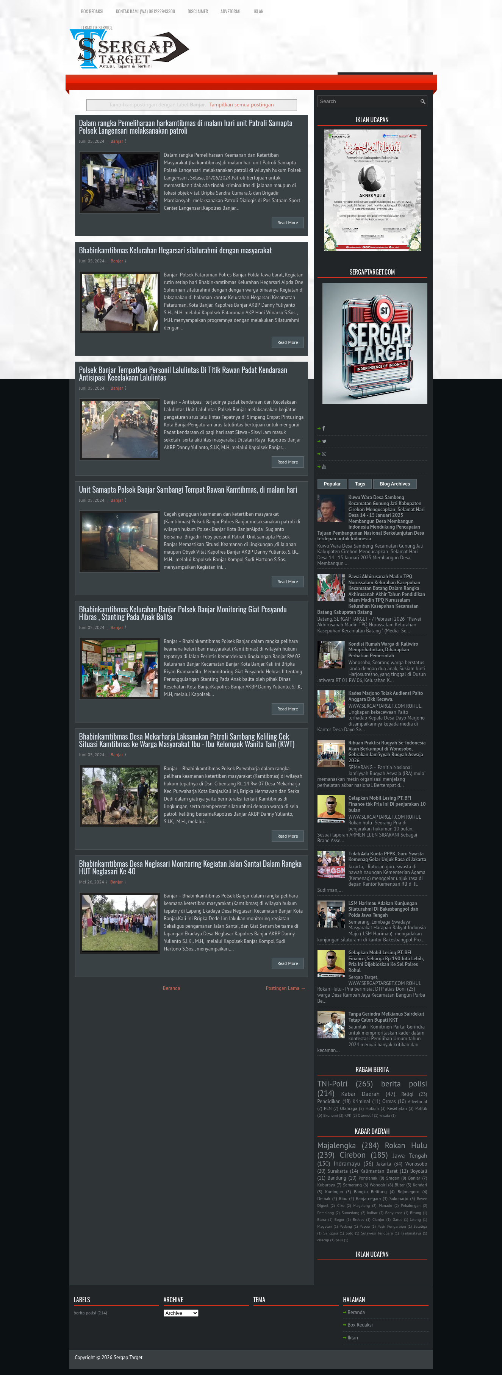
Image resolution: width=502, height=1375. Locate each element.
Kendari (420, 1185)
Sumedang (351, 1212)
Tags (360, 484)
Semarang (352, 1185)
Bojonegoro (408, 1191)
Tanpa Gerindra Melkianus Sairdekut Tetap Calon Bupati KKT (386, 1017)
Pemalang (325, 1212)
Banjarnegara (368, 1198)
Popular (332, 484)
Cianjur (378, 1219)
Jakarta (384, 1164)
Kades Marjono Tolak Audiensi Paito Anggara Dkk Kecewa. (386, 696)
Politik (421, 1108)
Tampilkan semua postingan (241, 104)
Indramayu (346, 1163)
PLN (328, 1108)
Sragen (392, 1178)
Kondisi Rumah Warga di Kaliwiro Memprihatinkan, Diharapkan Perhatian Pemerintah (383, 650)
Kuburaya (326, 1185)
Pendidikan (329, 1101)
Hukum (372, 1108)
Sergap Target (128, 1357)
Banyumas (393, 1212)
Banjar (117, 141)
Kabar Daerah (360, 1093)
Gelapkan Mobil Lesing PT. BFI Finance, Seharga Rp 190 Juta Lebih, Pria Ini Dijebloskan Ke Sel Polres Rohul (386, 961)
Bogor (339, 1219)
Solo (349, 1233)
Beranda (171, 988)
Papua (365, 1226)
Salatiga (420, 1226)
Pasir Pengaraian (391, 1226)
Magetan (324, 1226)
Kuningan (334, 1191)
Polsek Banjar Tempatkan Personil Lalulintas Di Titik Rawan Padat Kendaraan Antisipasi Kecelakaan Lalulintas (183, 373)
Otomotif (365, 1115)
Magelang (361, 1205)
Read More (287, 222)
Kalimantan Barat (379, 1171)
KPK (348, 1115)
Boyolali (418, 1171)
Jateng (415, 1219)
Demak (323, 1198)
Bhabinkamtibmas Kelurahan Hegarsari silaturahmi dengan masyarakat (175, 250)
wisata (384, 1115)
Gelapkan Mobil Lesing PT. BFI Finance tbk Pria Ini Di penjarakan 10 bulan (387, 804)
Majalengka (336, 1145)
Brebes (358, 1219)
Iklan (258, 11)
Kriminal (361, 1101)
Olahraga (348, 1108)
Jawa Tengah (410, 1155)
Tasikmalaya (411, 1233)
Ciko (340, 1205)
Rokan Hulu (406, 1145)
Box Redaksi (92, 11)
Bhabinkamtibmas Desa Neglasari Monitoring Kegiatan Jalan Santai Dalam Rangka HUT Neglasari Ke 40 (190, 867)
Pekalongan (411, 1205)
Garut (397, 1219)
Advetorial (231, 11)
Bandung (337, 1178)
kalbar (372, 1212)
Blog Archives (395, 484)
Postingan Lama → (286, 988)
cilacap (323, 1239)
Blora (321, 1219)
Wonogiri (378, 1185)
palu (339, 1239)
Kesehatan (397, 1108)
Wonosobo (416, 1164)
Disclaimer (198, 11)
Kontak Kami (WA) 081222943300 (145, 11)
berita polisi (404, 1083)
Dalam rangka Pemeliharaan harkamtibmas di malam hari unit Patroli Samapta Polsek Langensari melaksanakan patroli (185, 126)
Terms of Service (97, 27)
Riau (343, 1198)
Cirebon (352, 1155)
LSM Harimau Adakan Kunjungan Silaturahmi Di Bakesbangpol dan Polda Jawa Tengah (383, 909)
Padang (345, 1226)
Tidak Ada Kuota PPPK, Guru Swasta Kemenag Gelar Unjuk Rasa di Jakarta (387, 857)
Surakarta (338, 1171)
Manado (385, 1205)
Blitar (399, 1185)
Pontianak (367, 1178)
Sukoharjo (398, 1198)
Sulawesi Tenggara (377, 1233)
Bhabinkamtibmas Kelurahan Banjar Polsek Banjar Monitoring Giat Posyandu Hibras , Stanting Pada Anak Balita (183, 612)
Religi (407, 1094)
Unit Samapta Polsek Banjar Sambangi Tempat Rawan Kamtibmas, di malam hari (188, 489)
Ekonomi (331, 1115)
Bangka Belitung (370, 1191)
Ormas (389, 1101)
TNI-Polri (332, 1083)
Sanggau (331, 1233)
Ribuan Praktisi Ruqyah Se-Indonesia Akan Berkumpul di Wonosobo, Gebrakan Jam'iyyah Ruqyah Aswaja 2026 (387, 752)
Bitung (415, 1212)
